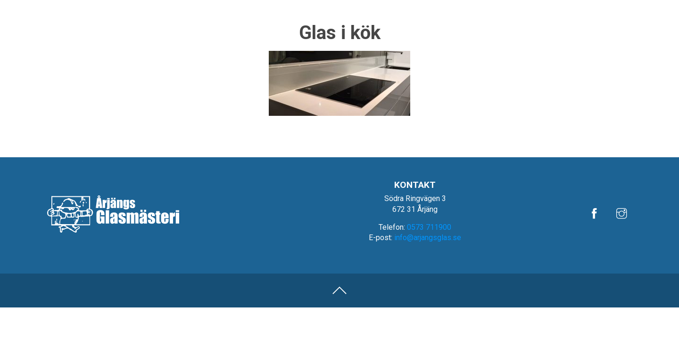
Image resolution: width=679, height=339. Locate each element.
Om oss (601, 8)
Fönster (613, 31)
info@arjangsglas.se (427, 237)
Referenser (562, 8)
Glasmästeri (556, 31)
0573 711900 (429, 227)
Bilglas (501, 31)
